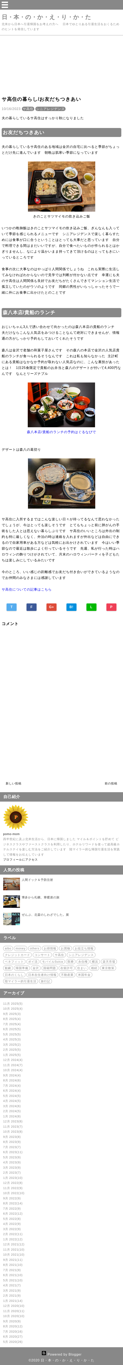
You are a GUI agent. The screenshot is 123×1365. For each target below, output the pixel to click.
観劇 (8, 968)
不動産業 (67, 974)
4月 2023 (12, 1162)
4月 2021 (12, 1285)
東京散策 (108, 968)
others (34, 948)
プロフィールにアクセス (20, 859)
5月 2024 (12, 1096)
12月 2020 (14, 1305)
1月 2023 (13, 1178)
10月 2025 (13, 1008)
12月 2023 (13, 1121)
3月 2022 (12, 1229)
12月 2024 (13, 1060)
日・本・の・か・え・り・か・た (46, 17)
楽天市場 (109, 961)
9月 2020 (12, 1321)
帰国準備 (22, 968)
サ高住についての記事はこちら (27, 589)
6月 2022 (13, 1213)
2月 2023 (12, 1172)
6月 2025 (12, 1029)
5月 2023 (12, 1157)
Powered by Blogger (61, 1354)
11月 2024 (13, 1065)
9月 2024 (12, 1075)
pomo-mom (11, 834)
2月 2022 (13, 1234)
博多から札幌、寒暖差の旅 (41, 897)
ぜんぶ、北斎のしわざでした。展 (45, 914)
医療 (70, 961)
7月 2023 (12, 1147)
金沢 (36, 968)
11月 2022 (13, 1188)
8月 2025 (12, 1019)
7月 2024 (12, 1085)
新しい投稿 (13, 783)
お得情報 (50, 948)
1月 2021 (13, 1300)
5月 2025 (12, 1034)
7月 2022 (12, 1208)
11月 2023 (13, 1126)
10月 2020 (14, 1316)
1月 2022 (13, 1239)
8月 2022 (13, 1203)
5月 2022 (12, 1218)
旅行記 (45, 981)
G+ (51, 607)
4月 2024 (12, 1101)
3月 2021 (12, 1290)
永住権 (83, 961)
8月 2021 (13, 1264)
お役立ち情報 (84, 948)
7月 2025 (12, 1024)
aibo (8, 948)
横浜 (95, 961)
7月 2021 (12, 1270)
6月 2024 (12, 1090)
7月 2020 (13, 1331)
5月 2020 (13, 1341)
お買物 (65, 948)
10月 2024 (13, 1070)
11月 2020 (14, 1311)
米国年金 (84, 974)
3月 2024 (12, 1106)
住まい (82, 968)
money (20, 948)
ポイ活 (33, 961)
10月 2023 (13, 1131)
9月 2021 (13, 1259)
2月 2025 (12, 1049)
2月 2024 (12, 1111)
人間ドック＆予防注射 (37, 879)
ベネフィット (14, 961)
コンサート (42, 955)
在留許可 (66, 968)
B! (71, 607)
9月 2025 (12, 1014)
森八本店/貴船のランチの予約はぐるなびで (61, 432)
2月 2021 (12, 1295)
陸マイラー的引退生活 (20, 981)
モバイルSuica (52, 961)
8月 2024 (12, 1080)
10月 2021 (14, 1254)
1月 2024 (12, 1116)
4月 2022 (12, 1224)
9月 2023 (12, 1137)
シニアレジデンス (50, 109)
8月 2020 (13, 1326)
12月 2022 (13, 1183)
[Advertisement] (61, 64)
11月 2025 (13, 1003)
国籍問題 (49, 968)
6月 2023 (13, 1152)
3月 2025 (12, 1044)
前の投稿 (111, 783)
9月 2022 (12, 1198)
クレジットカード (17, 955)
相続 (94, 968)
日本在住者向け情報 (42, 974)
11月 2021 (14, 1249)
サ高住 (28, 109)
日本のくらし (14, 974)
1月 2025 (12, 1055)
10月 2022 (14, 1193)
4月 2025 (12, 1039)
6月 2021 (13, 1275)
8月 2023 (12, 1142)
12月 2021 (14, 1244)
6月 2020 (13, 1336)
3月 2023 (12, 1167)
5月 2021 (13, 1280)
